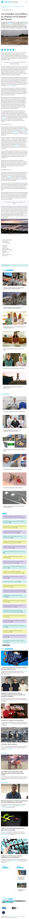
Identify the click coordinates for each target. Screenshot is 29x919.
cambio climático (9, 749)
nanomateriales (10, 805)
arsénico (9, 723)
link (24, 517)
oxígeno (25, 132)
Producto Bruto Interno (5, 834)
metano (3, 117)
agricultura (4, 831)
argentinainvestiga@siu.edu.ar (13, 916)
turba (23, 129)
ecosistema (9, 85)
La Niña (8, 176)
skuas (4, 746)
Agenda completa (6, 645)
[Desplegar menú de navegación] (26, 2)
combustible (16, 145)
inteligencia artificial (16, 860)
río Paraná (10, 23)
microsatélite (24, 671)
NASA (20, 179)
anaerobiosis (15, 132)
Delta (24, 23)
